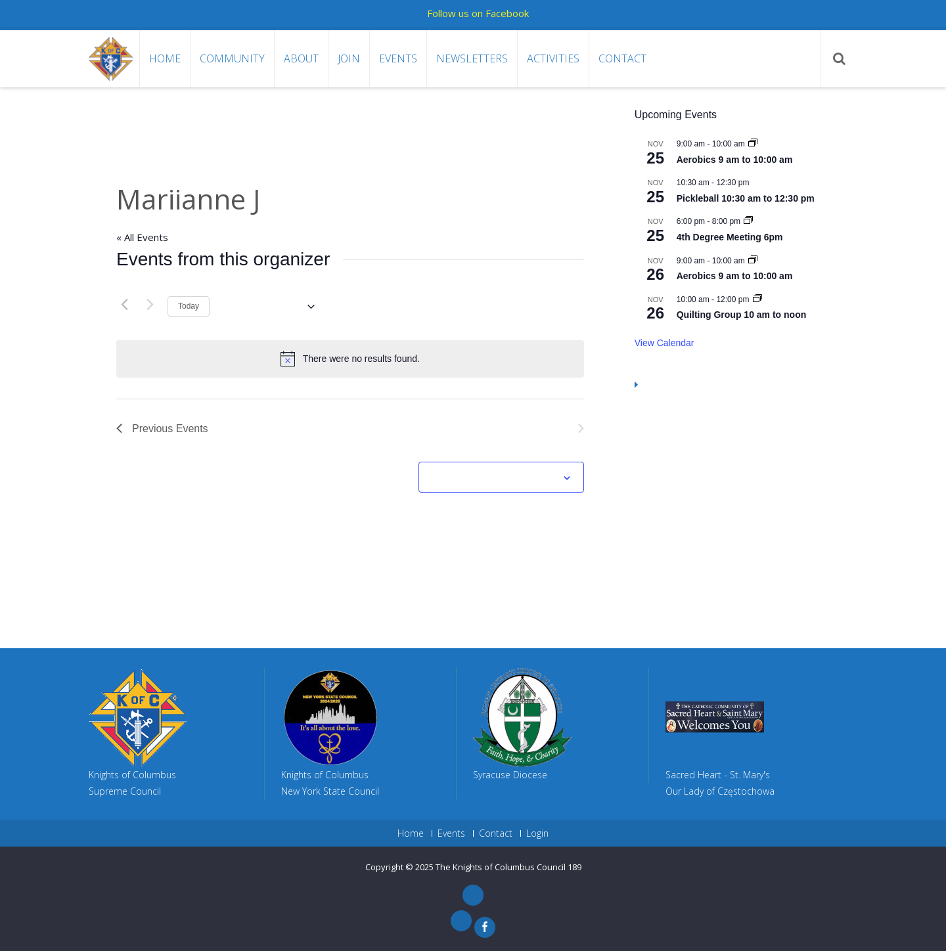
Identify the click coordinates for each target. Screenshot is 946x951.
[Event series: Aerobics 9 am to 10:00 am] (752, 143)
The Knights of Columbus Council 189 (508, 867)
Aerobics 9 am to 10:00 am (735, 159)
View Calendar (664, 343)
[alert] (350, 358)
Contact (622, 58)
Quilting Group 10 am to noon (742, 314)
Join (349, 58)
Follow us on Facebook (478, 13)
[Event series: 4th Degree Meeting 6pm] (748, 221)
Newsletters (472, 58)
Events (398, 58)
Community (232, 58)
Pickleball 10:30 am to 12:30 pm (746, 198)
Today (188, 306)
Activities (553, 58)
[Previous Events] (124, 305)
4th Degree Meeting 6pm (730, 237)
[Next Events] (150, 305)
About (301, 58)
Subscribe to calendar (494, 478)
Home (165, 58)
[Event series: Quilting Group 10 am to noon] (757, 299)
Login (537, 833)
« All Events (142, 237)
